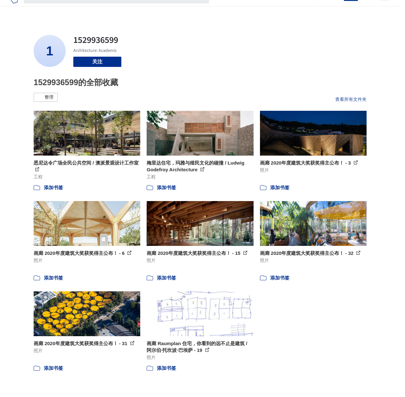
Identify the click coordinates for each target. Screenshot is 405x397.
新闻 (251, 8)
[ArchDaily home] (14, 9)
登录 (335, 8)
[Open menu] (385, 9)
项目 (220, 8)
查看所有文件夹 (351, 99)
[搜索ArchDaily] (121, 9)
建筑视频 (297, 8)
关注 (97, 61)
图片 (236, 8)
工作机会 (272, 8)
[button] (46, 97)
